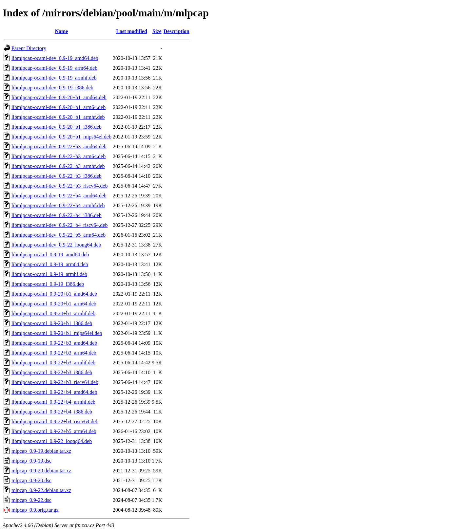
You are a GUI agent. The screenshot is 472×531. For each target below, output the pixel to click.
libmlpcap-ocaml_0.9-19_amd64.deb (50, 254)
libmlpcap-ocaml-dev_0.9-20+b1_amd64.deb (59, 97)
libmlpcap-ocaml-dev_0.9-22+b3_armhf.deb (58, 166)
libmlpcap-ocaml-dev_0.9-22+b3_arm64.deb (58, 156)
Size (157, 31)
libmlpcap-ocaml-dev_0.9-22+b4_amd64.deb (59, 195)
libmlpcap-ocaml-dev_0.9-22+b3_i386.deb (56, 176)
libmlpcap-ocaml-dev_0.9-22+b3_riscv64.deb (59, 186)
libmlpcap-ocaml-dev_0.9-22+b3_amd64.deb (59, 146)
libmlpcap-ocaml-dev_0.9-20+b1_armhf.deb (58, 117)
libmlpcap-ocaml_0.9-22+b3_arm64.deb (53, 353)
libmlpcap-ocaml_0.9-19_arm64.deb (49, 264)
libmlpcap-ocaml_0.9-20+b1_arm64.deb (53, 303)
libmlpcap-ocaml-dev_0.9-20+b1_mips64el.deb (61, 136)
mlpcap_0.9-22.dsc (31, 500)
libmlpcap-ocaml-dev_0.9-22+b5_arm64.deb (58, 235)
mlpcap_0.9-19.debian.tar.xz (41, 451)
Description (176, 31)
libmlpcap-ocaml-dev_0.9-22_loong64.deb (56, 244)
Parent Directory (28, 48)
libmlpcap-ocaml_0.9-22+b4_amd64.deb (54, 392)
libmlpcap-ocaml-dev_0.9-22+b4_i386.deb (56, 215)
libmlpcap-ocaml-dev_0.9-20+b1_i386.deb (56, 127)
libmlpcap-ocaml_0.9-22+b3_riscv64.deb (54, 382)
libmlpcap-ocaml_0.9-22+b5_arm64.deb (53, 431)
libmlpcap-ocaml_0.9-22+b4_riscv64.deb (54, 421)
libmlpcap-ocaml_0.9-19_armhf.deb (49, 274)
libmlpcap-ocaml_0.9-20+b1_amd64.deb (54, 294)
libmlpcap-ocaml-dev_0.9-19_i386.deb (52, 87)
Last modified (131, 31)
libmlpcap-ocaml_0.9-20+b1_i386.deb (51, 323)
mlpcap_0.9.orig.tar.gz (35, 510)
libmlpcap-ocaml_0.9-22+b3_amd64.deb (54, 343)
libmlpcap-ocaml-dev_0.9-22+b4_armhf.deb (58, 205)
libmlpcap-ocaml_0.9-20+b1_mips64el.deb (56, 333)
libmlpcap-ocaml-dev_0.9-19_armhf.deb (53, 78)
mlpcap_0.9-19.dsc (31, 461)
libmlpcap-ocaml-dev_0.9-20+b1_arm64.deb (58, 107)
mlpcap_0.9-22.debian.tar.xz (41, 490)
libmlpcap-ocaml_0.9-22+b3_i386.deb (51, 372)
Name (61, 31)
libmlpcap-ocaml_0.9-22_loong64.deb (51, 441)
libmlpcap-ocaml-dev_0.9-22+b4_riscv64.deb (59, 225)
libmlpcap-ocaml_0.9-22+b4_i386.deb (51, 411)
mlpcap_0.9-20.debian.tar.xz (41, 470)
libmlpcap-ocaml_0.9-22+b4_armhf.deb (53, 402)
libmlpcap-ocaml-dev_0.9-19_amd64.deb (54, 58)
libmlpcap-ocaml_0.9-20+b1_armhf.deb (53, 313)
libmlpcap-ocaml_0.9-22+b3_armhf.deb (53, 362)
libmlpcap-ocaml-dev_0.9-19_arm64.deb (54, 68)
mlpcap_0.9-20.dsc (31, 480)
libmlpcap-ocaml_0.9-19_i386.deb (47, 284)
